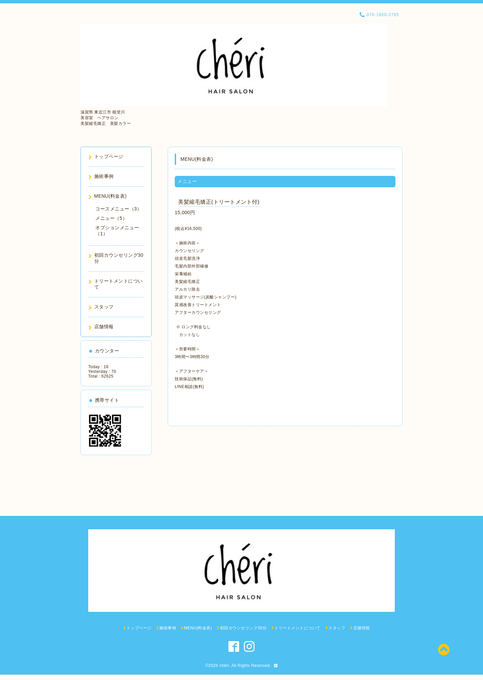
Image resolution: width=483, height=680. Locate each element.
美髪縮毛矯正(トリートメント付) (219, 202)
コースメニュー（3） (118, 208)
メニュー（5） (111, 218)
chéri (224, 665)
